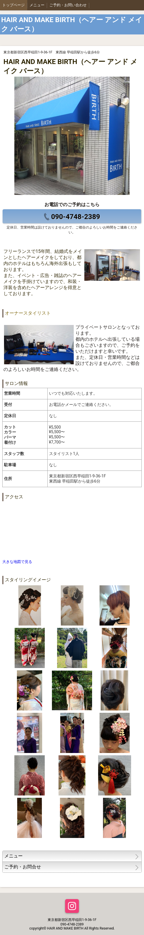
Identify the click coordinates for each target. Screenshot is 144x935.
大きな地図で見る (17, 562)
